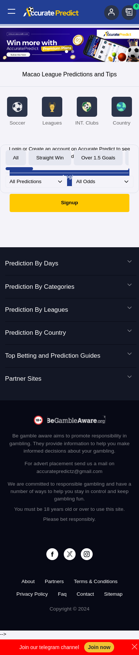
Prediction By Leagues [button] (68, 310)
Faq (62, 594)
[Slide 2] (72, 51)
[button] (11, 11)
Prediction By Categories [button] (68, 287)
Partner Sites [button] (68, 379)
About (28, 581)
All (16, 158)
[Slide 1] (66, 51)
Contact (85, 594)
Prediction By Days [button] (68, 263)
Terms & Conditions (96, 581)
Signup (69, 202)
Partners (54, 581)
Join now (99, 647)
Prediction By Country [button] (68, 333)
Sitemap (113, 594)
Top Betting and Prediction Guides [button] (68, 356)
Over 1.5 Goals (98, 158)
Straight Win (50, 158)
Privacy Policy (32, 594)
